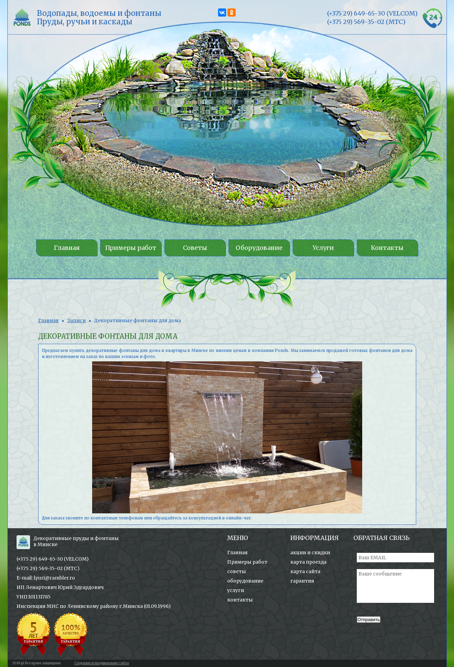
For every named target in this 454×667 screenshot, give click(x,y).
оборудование (245, 581)
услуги (235, 590)
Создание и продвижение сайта (101, 663)
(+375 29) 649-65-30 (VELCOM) (53, 559)
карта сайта (305, 571)
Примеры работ (247, 562)
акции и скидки (310, 552)
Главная (48, 320)
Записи (76, 320)
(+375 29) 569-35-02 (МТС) (48, 568)
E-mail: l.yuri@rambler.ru (46, 578)
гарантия (302, 581)
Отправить (368, 619)
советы (236, 571)
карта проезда (308, 562)
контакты (240, 600)
